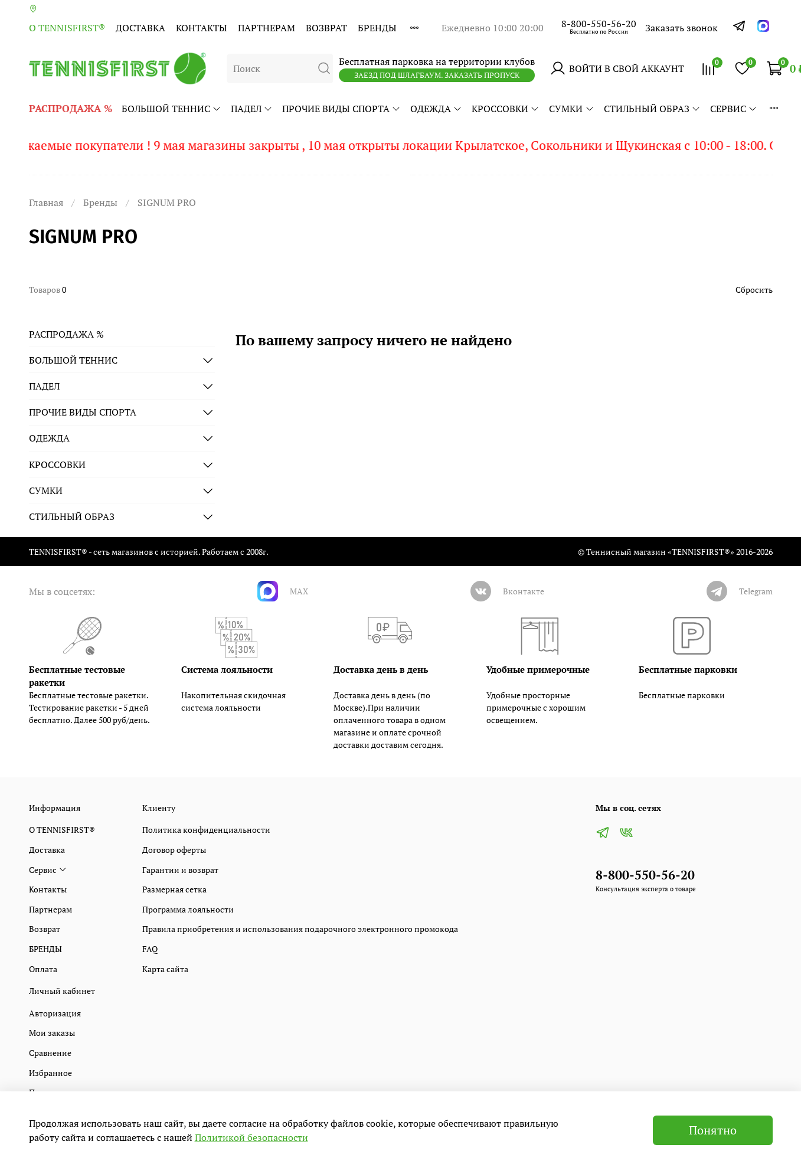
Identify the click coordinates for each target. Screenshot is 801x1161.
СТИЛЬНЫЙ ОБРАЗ (652, 108)
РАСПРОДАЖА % (70, 108)
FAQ (150, 948)
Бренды (100, 202)
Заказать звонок (681, 27)
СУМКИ (571, 108)
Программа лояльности (188, 909)
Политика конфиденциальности (206, 829)
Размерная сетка (174, 889)
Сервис (733, 108)
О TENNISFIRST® (67, 27)
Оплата (43, 968)
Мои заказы (52, 1032)
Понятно (713, 1130)
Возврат (326, 27)
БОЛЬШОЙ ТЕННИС (171, 108)
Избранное (50, 1072)
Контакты (201, 27)
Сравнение (50, 1052)
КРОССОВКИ (506, 108)
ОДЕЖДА (436, 108)
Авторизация (55, 1013)
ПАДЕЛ (252, 108)
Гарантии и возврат (180, 869)
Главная (46, 202)
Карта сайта (165, 968)
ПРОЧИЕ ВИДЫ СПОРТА (341, 108)
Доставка (140, 27)
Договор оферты (174, 849)
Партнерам (266, 27)
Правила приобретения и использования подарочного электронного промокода (300, 928)
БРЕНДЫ (377, 27)
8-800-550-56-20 (598, 23)
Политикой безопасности (251, 1137)
